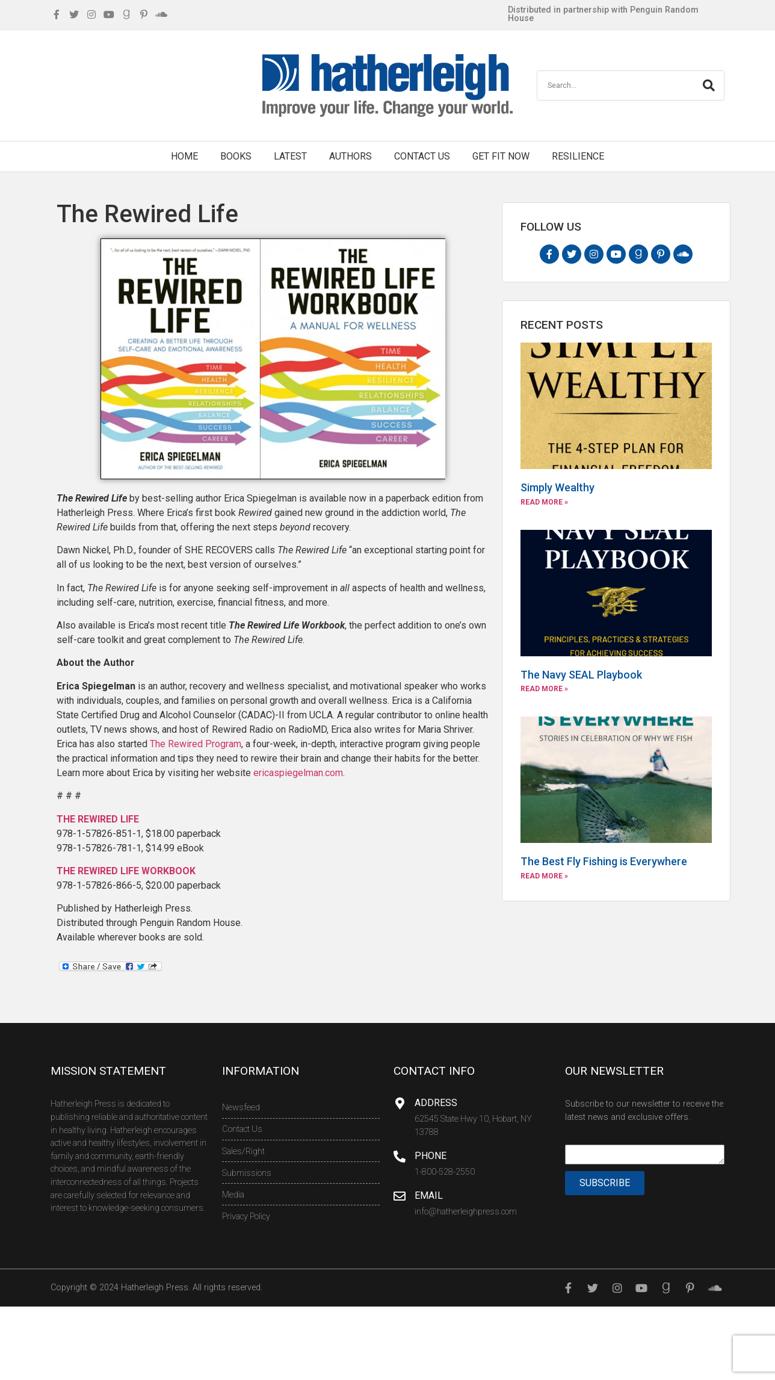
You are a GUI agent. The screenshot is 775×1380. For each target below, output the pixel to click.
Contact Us (422, 156)
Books (236, 156)
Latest (290, 156)
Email (429, 1195)
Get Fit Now (501, 156)
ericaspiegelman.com (298, 773)
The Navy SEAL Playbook (581, 674)
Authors (350, 156)
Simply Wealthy (557, 487)
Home (184, 156)
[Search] (709, 85)
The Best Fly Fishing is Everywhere (603, 861)
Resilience (578, 156)
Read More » (544, 502)
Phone (430, 1155)
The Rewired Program (195, 744)
